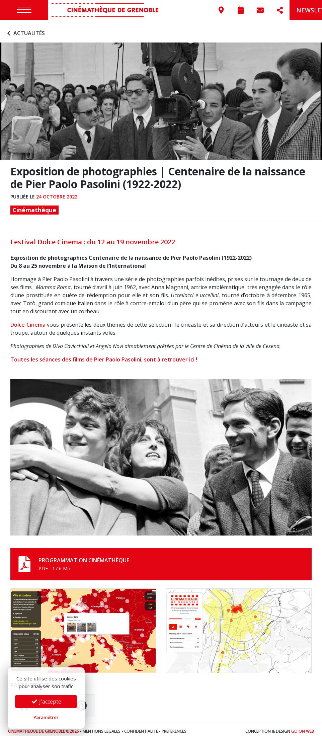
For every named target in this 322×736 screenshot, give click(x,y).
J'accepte (46, 701)
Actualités (25, 29)
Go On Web (302, 727)
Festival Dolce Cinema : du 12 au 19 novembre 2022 (92, 238)
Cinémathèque (34, 206)
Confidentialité (141, 727)
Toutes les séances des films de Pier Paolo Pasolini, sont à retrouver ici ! (104, 355)
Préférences (174, 727)
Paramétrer (46, 717)
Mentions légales (101, 727)
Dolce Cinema (28, 321)
